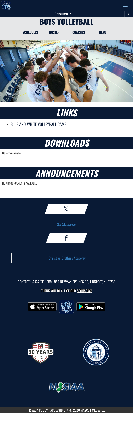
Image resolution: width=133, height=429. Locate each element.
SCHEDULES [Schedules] (30, 32)
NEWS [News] (102, 32)
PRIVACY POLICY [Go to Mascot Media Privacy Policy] (38, 410)
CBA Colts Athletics (66, 224)
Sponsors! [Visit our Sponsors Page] (84, 290)
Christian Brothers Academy (67, 258)
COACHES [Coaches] (78, 32)
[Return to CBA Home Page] (6, 5)
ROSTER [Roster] (54, 32)
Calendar (62, 13)
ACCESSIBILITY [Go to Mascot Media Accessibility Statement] (59, 410)
